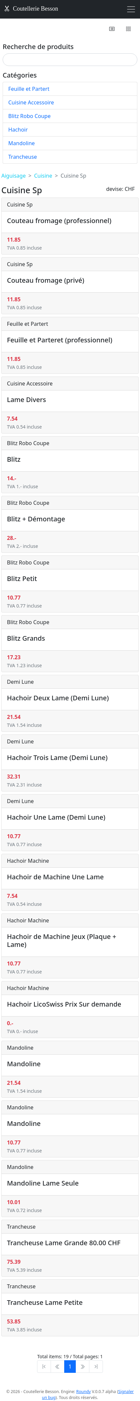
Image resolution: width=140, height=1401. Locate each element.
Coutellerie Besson (31, 8)
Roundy (83, 1391)
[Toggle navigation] (131, 9)
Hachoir (18, 129)
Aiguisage (13, 175)
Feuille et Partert (28, 88)
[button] (112, 29)
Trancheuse (22, 156)
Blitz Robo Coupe (29, 116)
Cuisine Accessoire (31, 102)
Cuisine (43, 175)
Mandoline (21, 143)
